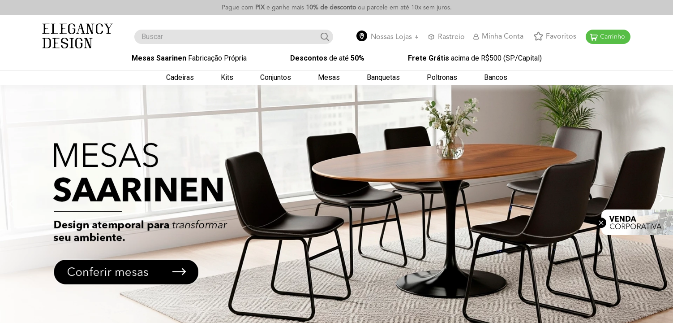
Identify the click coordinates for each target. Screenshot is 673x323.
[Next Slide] (661, 196)
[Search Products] (325, 36)
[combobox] (233, 36)
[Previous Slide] (11, 202)
